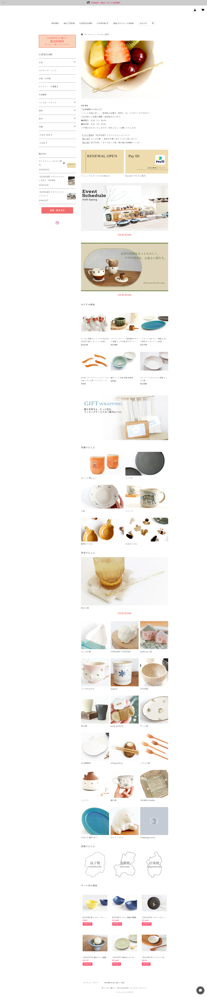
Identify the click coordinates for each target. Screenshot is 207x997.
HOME (55, 23)
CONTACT (103, 23)
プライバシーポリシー (91, 983)
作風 (41, 127)
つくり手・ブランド (47, 102)
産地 (41, 111)
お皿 (41, 62)
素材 (41, 119)
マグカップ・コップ (47, 70)
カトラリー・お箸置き (48, 86)
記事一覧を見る (57, 210)
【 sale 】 (43, 143)
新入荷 (86, 139)
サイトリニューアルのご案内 (95, 34)
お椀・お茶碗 (45, 78)
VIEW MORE (124, 235)
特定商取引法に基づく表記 (114, 983)
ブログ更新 (88, 135)
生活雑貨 (43, 94)
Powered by (124, 992)
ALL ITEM (69, 23)
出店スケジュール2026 (123, 23)
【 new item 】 (46, 135)
